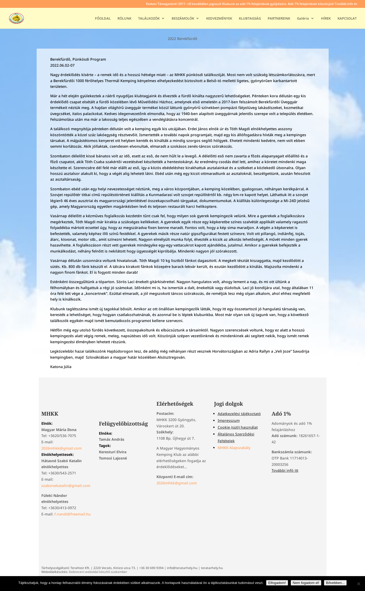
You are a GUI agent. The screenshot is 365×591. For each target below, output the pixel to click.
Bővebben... (335, 583)
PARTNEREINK (279, 18)
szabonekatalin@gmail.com (65, 485)
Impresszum (229, 420)
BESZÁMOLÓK (183, 18)
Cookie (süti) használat (238, 427)
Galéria (303, 18)
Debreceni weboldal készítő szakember (98, 572)
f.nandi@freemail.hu (72, 514)
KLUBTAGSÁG (250, 18)
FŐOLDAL (103, 18)
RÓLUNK (124, 18)
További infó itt (285, 470)
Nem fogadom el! (306, 583)
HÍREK (326, 18)
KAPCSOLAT (347, 18)
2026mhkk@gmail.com (61, 448)
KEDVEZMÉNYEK (219, 18)
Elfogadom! (277, 583)
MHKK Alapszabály (234, 447)
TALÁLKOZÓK (149, 18)
